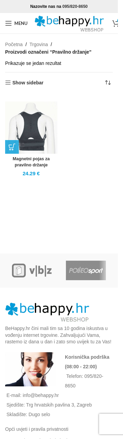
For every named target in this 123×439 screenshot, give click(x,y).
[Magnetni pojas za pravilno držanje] (31, 127)
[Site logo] (70, 23)
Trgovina (38, 44)
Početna (14, 44)
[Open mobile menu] (16, 23)
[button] (12, 147)
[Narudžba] (107, 83)
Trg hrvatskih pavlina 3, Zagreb (59, 405)
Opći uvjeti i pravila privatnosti (36, 429)
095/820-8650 (74, 6)
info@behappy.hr (41, 395)
